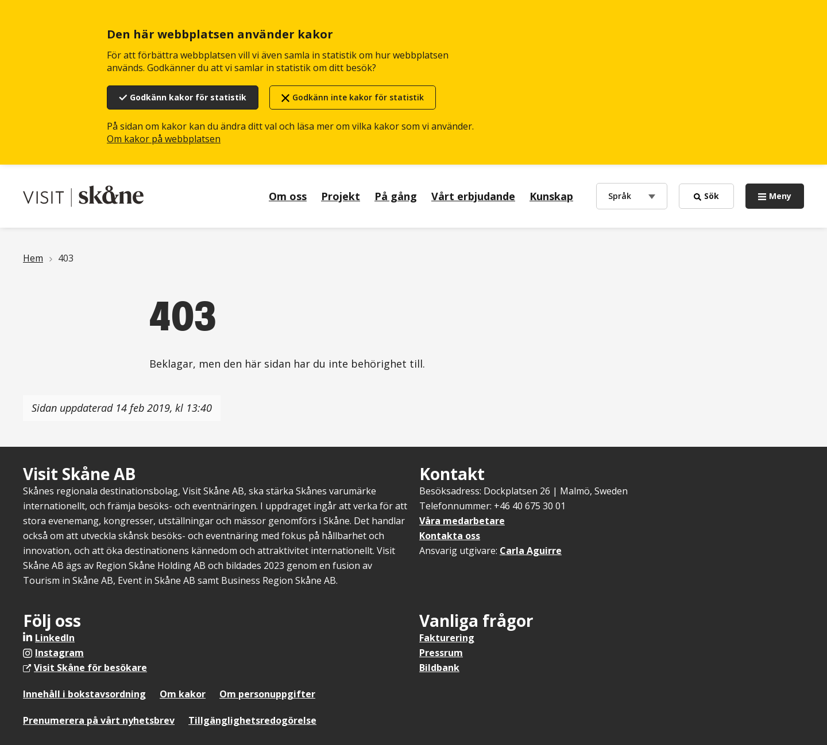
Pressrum (441, 652)
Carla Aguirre (531, 550)
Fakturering (446, 637)
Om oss (288, 196)
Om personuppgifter (267, 694)
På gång (395, 196)
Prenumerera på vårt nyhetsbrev (99, 720)
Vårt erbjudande (473, 196)
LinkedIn (55, 637)
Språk (622, 195)
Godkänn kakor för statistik (188, 97)
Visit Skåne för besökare (90, 667)
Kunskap (551, 196)
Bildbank (439, 667)
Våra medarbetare (462, 520)
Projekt (340, 196)
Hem (33, 258)
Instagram (59, 652)
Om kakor (183, 694)
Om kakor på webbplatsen (164, 138)
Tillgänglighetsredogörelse (252, 720)
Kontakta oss (449, 535)
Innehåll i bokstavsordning (84, 694)
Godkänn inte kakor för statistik (358, 97)
